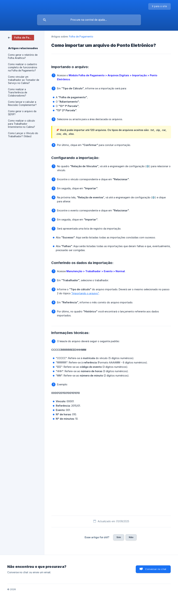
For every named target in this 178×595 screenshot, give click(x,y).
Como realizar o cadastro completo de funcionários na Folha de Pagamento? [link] (22, 67)
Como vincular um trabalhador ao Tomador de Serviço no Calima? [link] (23, 79)
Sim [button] (118, 537)
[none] (159, 6)
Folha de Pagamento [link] (81, 36)
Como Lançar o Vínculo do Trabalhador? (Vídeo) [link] (23, 135)
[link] (21, 37)
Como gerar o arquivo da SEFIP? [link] (22, 113)
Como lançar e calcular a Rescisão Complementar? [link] (22, 103)
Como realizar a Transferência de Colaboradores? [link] (17, 92)
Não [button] (131, 537)
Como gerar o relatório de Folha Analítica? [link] (23, 56)
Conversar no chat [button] (155, 569)
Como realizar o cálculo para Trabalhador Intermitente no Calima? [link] (21, 123)
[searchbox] (89, 19)
